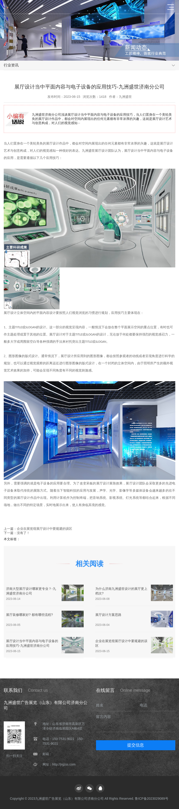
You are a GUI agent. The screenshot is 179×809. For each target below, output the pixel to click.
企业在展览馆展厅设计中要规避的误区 (44, 529)
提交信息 (135, 745)
